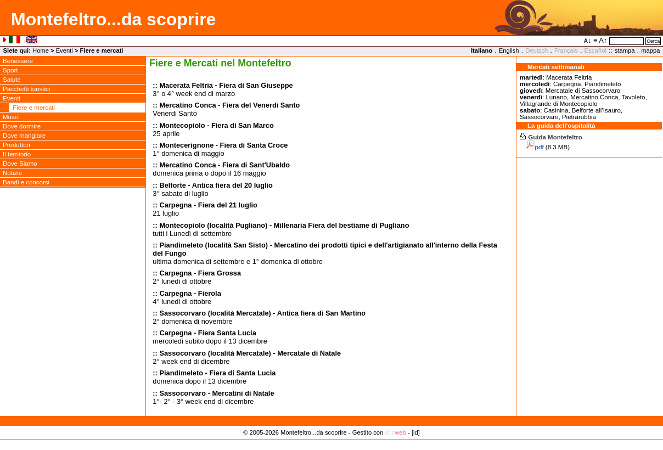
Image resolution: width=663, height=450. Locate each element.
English (509, 50)
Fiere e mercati (34, 107)
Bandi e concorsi (26, 182)
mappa (650, 50)
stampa (625, 50)
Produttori (16, 145)
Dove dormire (22, 126)
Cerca (653, 41)
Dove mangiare (24, 135)
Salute (12, 79)
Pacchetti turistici (26, 89)
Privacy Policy (331, 444)
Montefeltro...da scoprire (113, 19)
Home (40, 50)
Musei (11, 117)
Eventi (64, 50)
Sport (10, 70)
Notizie (12, 173)
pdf (539, 147)
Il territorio (17, 154)
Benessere (18, 61)
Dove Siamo (20, 163)
